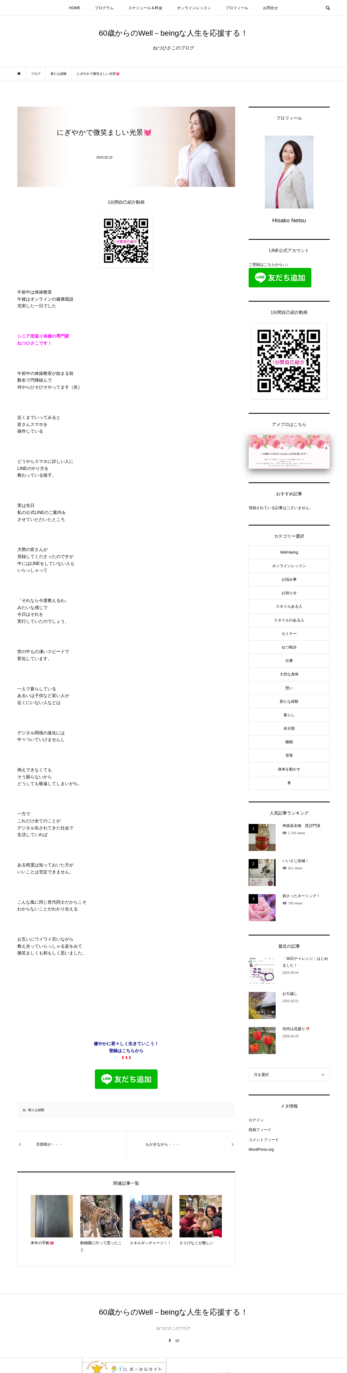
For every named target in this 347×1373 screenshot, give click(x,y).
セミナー (289, 633)
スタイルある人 (289, 606)
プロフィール (237, 8)
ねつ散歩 (289, 647)
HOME (74, 8)
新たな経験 (36, 1110)
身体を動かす (289, 769)
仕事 (289, 660)
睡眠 (289, 742)
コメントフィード (264, 1140)
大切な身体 (289, 674)
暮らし (289, 715)
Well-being (289, 552)
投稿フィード (260, 1130)
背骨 (289, 755)
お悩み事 (289, 579)
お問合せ (270, 8)
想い (289, 688)
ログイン (256, 1120)
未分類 (289, 728)
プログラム (104, 8)
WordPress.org (261, 1149)
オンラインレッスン (194, 8)
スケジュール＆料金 (145, 8)
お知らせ (289, 593)
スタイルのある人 (289, 620)
